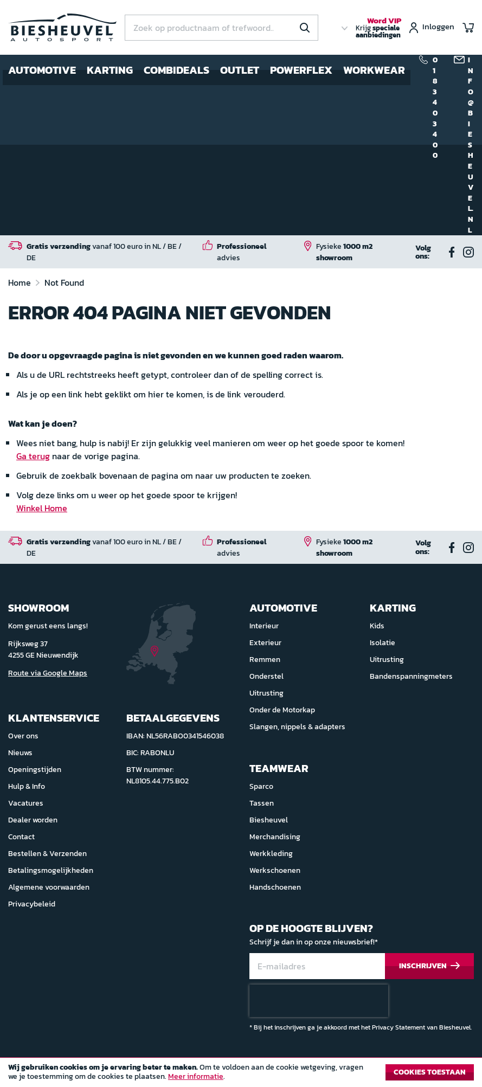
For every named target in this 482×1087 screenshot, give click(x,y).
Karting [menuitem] (110, 70)
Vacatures (25, 803)
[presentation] (318, 1001)
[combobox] (221, 28)
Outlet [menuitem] (239, 70)
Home (20, 282)
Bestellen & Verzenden (47, 853)
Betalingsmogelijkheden (50, 870)
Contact (21, 836)
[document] (241, 1075)
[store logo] (62, 27)
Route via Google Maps (47, 673)
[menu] (206, 70)
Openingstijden (34, 769)
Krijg (378, 28)
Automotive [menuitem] (42, 70)
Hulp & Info (26, 786)
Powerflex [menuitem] (301, 70)
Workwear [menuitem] (374, 70)
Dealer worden (32, 820)
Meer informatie (195, 1076)
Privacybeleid (31, 904)
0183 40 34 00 (435, 108)
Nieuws (20, 752)
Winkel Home (41, 507)
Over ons (23, 736)
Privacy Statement (398, 1027)
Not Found (64, 282)
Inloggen (438, 27)
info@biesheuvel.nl (471, 145)
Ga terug (33, 455)
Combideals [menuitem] (176, 70)
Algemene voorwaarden (48, 887)
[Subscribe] (429, 966)
